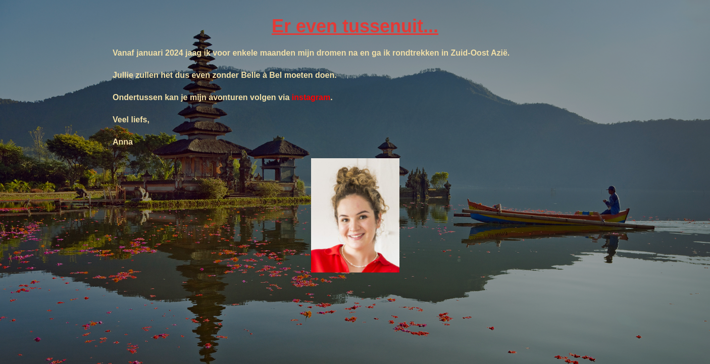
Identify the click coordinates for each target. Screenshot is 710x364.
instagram (311, 97)
